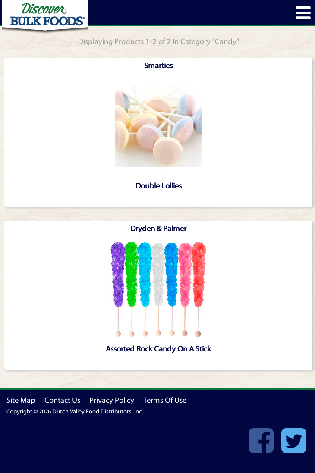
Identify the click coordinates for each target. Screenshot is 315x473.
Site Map (20, 400)
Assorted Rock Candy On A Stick (158, 349)
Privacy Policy (111, 400)
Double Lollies (158, 186)
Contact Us (62, 400)
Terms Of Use (164, 400)
